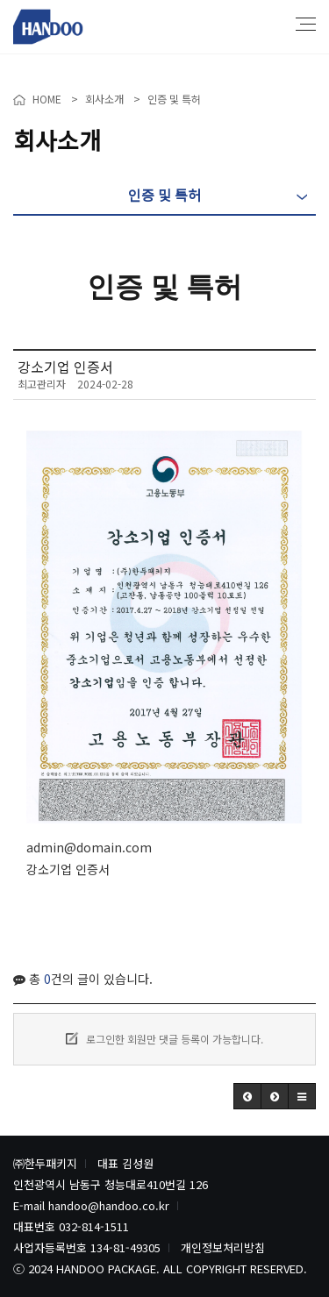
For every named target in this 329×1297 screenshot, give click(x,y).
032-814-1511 (94, 1226)
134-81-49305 (125, 1247)
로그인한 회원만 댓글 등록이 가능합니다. (164, 1038)
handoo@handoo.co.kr (108, 1205)
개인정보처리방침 (223, 1247)
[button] (247, 1096)
